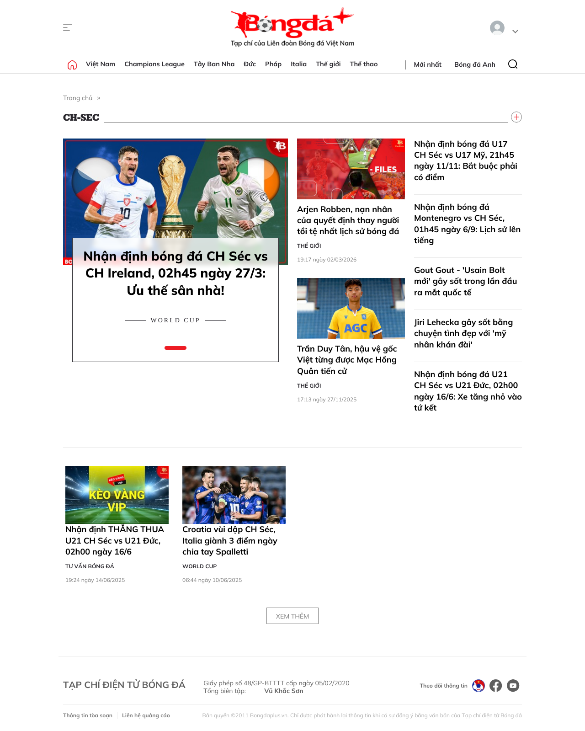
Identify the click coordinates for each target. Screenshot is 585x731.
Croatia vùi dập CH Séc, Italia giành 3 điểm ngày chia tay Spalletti (229, 540)
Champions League (154, 64)
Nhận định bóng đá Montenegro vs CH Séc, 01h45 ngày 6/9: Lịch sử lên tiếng (467, 223)
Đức (250, 64)
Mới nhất (427, 64)
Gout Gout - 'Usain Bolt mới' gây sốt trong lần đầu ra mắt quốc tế (465, 281)
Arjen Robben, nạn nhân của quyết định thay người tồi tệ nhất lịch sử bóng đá (348, 220)
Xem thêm (292, 616)
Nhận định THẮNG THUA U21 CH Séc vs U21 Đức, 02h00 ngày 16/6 (114, 540)
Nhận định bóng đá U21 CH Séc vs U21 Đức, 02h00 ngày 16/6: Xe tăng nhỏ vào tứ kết (468, 391)
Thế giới (328, 64)
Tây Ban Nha (214, 64)
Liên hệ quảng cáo (146, 715)
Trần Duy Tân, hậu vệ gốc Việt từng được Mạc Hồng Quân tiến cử (347, 359)
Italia (299, 64)
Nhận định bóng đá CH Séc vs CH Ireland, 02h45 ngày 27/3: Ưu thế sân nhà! (175, 273)
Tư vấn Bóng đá (89, 566)
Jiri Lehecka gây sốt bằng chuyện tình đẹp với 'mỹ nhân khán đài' (463, 333)
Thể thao (364, 64)
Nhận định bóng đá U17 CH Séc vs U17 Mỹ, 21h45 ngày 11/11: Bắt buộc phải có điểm (465, 160)
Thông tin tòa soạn (87, 715)
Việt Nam (100, 64)
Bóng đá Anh (474, 64)
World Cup (175, 320)
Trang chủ (77, 98)
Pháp (273, 64)
